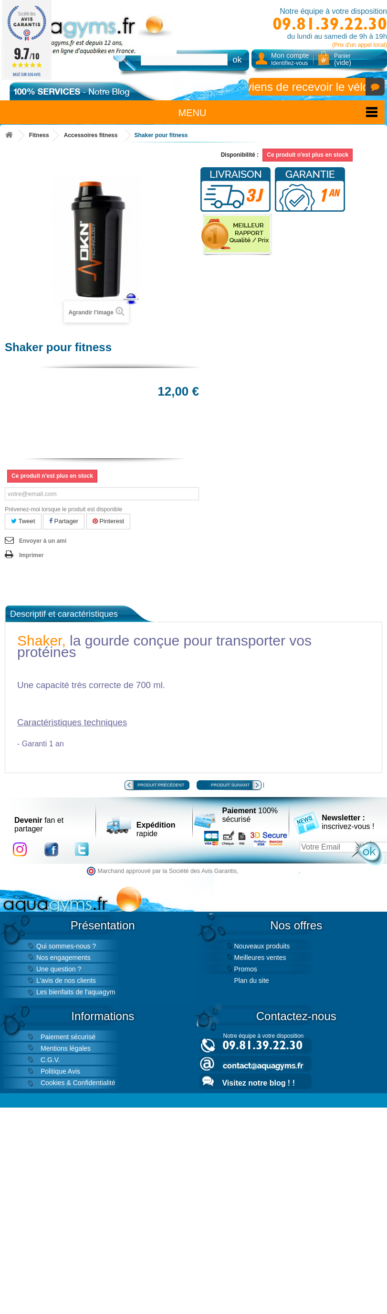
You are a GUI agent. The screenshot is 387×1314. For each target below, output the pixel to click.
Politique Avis (60, 1071)
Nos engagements (63, 957)
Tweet (23, 521)
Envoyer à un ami (42, 541)
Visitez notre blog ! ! (258, 1083)
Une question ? (58, 969)
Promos (245, 969)
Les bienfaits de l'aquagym (75, 992)
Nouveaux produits (262, 946)
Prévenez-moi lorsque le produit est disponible (63, 509)
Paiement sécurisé (68, 1037)
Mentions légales (66, 1048)
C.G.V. (50, 1060)
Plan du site (251, 980)
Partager (63, 521)
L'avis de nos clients (66, 980)
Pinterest (109, 521)
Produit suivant (230, 785)
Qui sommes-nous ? (66, 946)
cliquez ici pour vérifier (269, 871)
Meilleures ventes (260, 957)
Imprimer (31, 555)
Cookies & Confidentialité (78, 1083)
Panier (342, 59)
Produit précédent (160, 785)
